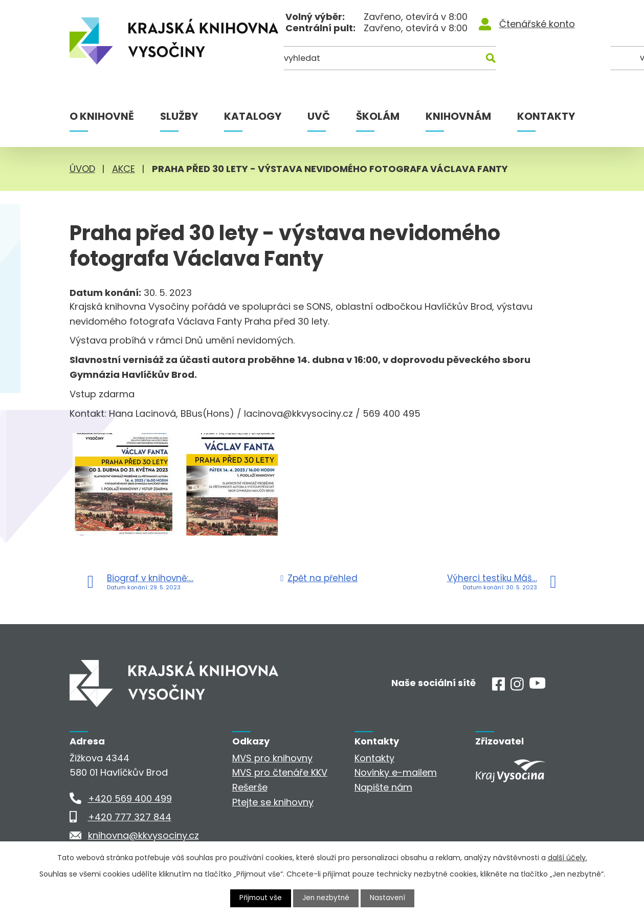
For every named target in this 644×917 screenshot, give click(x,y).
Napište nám (383, 787)
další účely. (567, 857)
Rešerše (250, 787)
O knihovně (102, 116)
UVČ (318, 116)
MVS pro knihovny (272, 758)
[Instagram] (517, 687)
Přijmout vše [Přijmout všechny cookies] (259, 898)
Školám (377, 116)
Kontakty (546, 116)
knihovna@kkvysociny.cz (143, 835)
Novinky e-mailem (395, 772)
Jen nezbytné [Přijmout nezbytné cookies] (326, 898)
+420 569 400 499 (130, 798)
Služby (179, 116)
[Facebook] (498, 687)
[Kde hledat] (524, 60)
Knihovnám (458, 116)
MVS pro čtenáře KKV (279, 772)
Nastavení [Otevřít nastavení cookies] (389, 898)
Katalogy (252, 116)
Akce (123, 168)
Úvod (82, 168)
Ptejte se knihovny (273, 802)
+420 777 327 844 (129, 817)
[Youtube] (537, 685)
